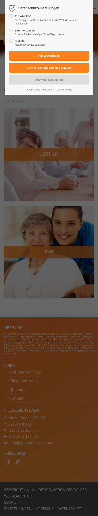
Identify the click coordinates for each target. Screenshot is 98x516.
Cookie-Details (64, 89)
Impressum (48, 89)
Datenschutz (33, 89)
